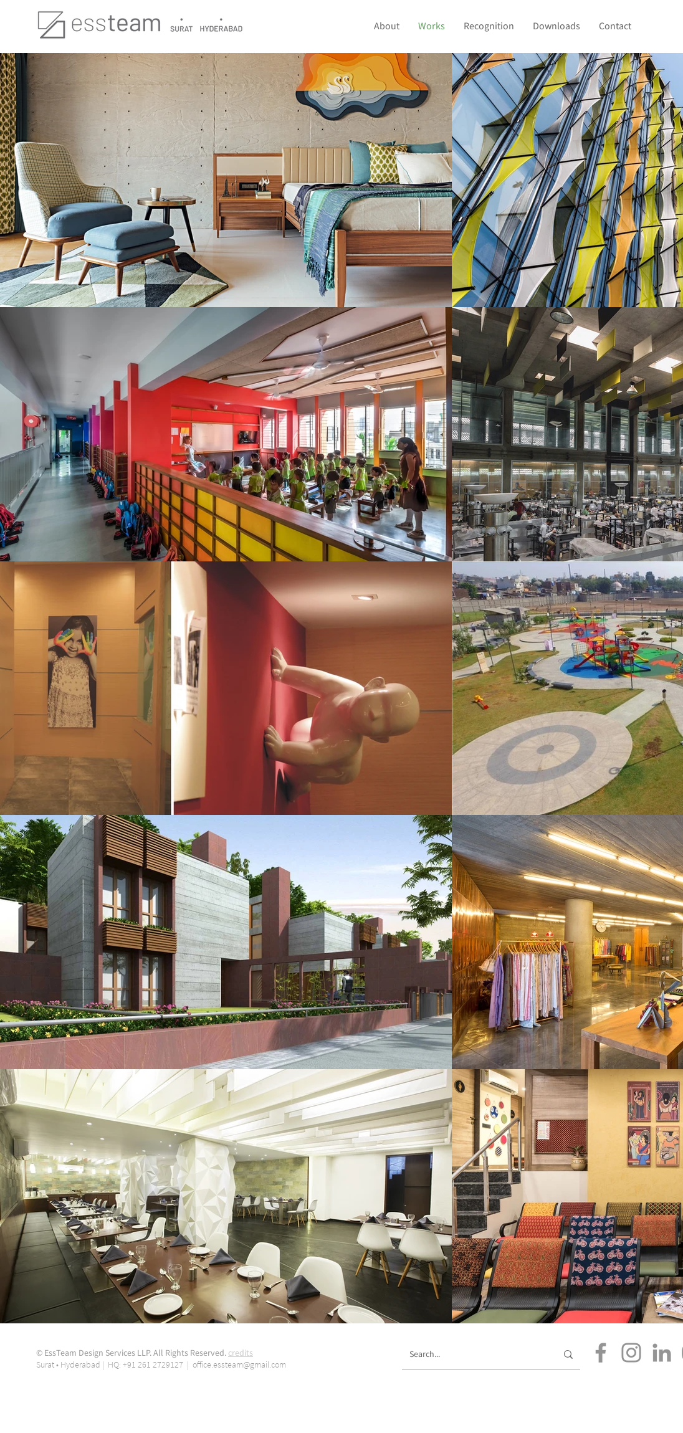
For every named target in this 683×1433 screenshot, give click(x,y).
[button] (488, 25)
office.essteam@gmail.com (239, 1364)
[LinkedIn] (662, 1353)
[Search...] (473, 1354)
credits (240, 1352)
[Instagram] (631, 1353)
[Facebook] (601, 1353)
